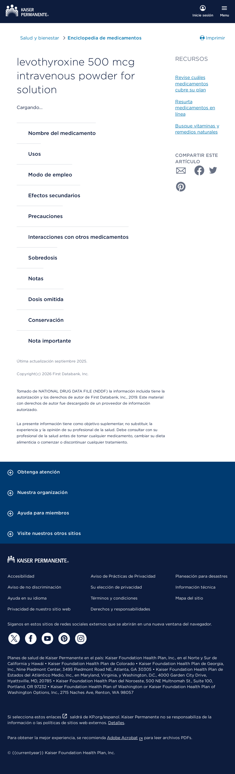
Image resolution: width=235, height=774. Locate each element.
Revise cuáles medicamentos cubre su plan (191, 84)
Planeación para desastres (201, 576)
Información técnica (195, 587)
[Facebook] (30, 638)
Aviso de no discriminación (34, 587)
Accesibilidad (20, 576)
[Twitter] (13, 638)
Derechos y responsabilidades (120, 609)
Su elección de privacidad (116, 587)
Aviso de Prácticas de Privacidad (123, 576)
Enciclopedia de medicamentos (105, 38)
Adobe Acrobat (125, 737)
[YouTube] (46, 638)
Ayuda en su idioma (27, 598)
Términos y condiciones (114, 598)
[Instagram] (80, 638)
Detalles (116, 722)
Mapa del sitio (189, 598)
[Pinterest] (63, 638)
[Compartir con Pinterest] (181, 186)
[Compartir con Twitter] (213, 170)
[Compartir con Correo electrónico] (181, 170)
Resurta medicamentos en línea (195, 108)
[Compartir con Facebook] (197, 170)
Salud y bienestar (39, 38)
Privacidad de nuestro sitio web (38, 609)
